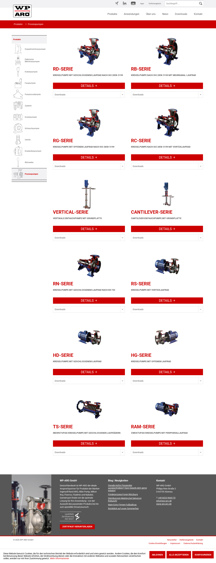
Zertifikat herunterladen (77, 526)
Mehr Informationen (59, 558)
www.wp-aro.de (163, 504)
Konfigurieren (203, 555)
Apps (142, 4)
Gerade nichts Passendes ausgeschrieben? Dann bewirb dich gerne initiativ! (127, 488)
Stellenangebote (155, 4)
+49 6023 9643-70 (166, 498)
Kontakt (199, 540)
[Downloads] (181, 14)
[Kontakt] (198, 14)
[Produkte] (112, 14)
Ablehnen (157, 555)
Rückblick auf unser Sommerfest (123, 508)
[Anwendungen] (131, 14)
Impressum (175, 543)
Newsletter (172, 540)
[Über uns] (151, 14)
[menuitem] (117, 4)
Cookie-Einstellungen (158, 543)
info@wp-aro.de (164, 501)
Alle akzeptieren (179, 555)
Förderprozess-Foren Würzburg (123, 494)
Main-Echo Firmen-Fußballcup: (122, 504)
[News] (165, 14)
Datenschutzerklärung (193, 543)
